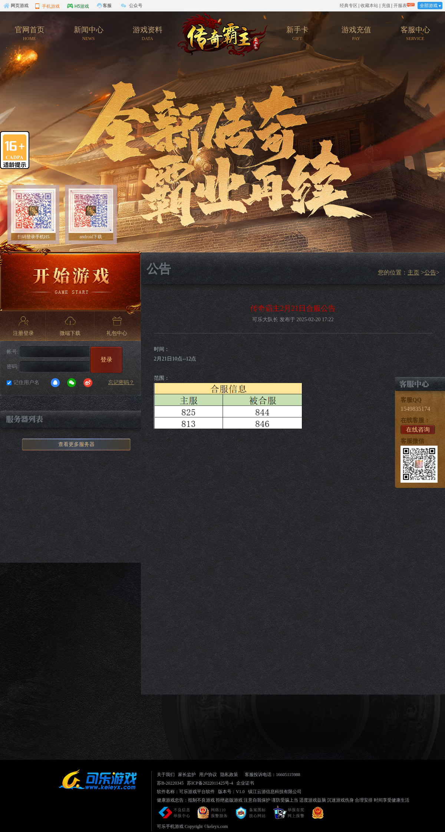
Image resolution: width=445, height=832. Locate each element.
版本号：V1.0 (231, 791)
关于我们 (166, 774)
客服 (107, 5)
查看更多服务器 (76, 444)
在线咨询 (418, 429)
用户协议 (208, 774)
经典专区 (348, 5)
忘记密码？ (121, 382)
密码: (13, 366)
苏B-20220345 (170, 783)
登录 (106, 359)
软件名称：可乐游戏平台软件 (186, 791)
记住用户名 (26, 382)
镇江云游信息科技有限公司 (274, 791)
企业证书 (245, 783)
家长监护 (187, 774)
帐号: (13, 352)
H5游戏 (78, 6)
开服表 (400, 5)
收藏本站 (369, 5)
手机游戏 (47, 6)
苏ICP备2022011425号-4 (210, 783)
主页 (413, 272)
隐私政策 (229, 774)
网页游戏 (16, 6)
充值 (386, 5)
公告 (430, 272)
